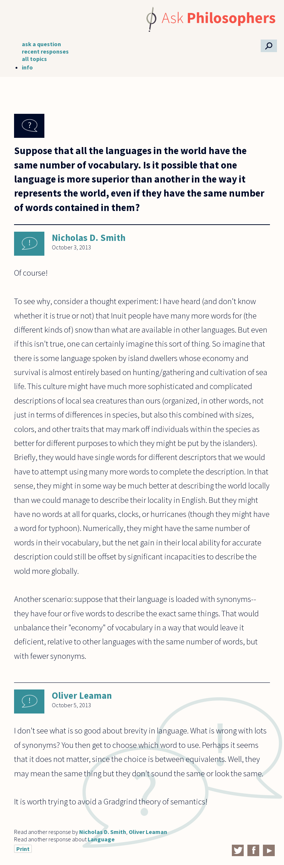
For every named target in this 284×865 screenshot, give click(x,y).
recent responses (45, 51)
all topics (34, 58)
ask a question (41, 44)
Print (23, 848)
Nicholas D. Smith (88, 238)
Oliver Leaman (82, 695)
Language (101, 839)
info (27, 67)
